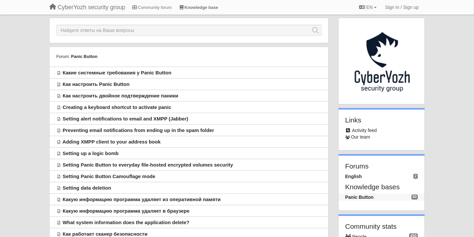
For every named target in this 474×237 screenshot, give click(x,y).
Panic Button (84, 56)
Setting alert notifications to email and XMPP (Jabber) (125, 118)
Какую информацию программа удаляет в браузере (126, 211)
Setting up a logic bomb (90, 153)
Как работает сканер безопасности (105, 234)
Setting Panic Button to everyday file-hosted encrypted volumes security (148, 165)
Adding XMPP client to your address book (112, 142)
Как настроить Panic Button (96, 84)
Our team (360, 137)
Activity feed (364, 130)
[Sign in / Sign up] (401, 7)
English (353, 176)
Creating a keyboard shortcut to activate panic (117, 107)
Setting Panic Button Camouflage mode (109, 176)
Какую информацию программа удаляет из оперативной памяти (142, 199)
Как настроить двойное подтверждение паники (120, 95)
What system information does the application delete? (126, 222)
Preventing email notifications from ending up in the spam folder (138, 130)
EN (368, 7)
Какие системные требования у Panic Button (117, 72)
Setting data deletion (87, 188)
